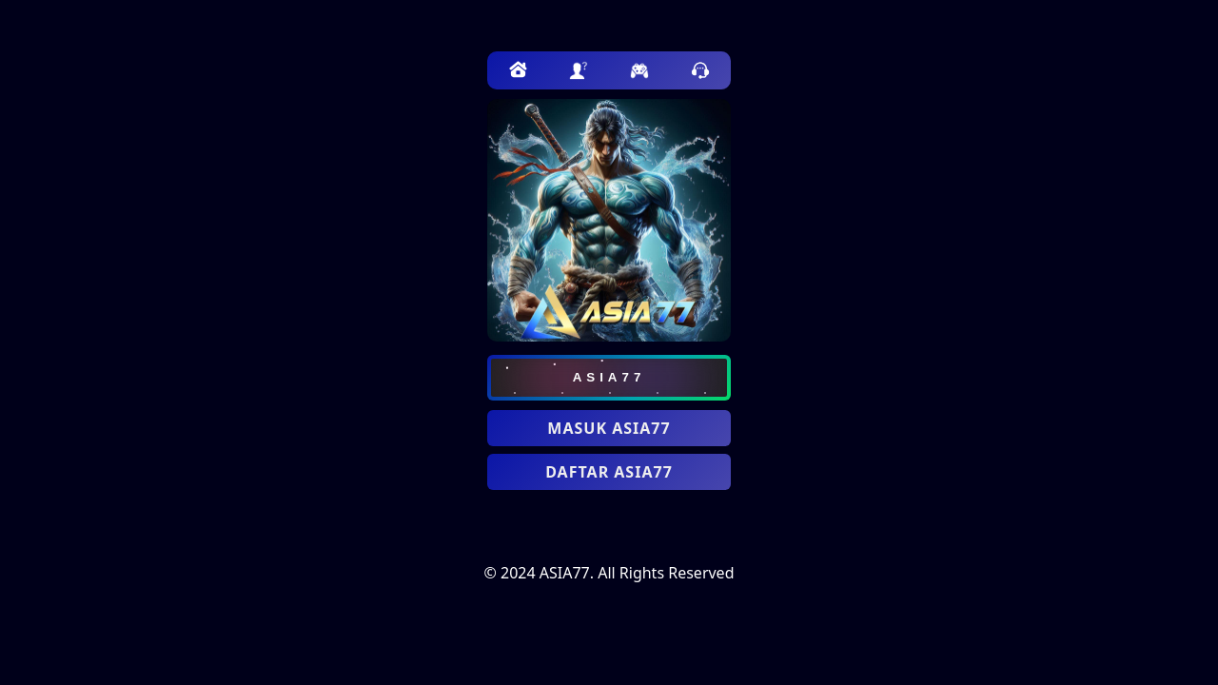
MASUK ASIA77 (608, 428)
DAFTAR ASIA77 (609, 471)
